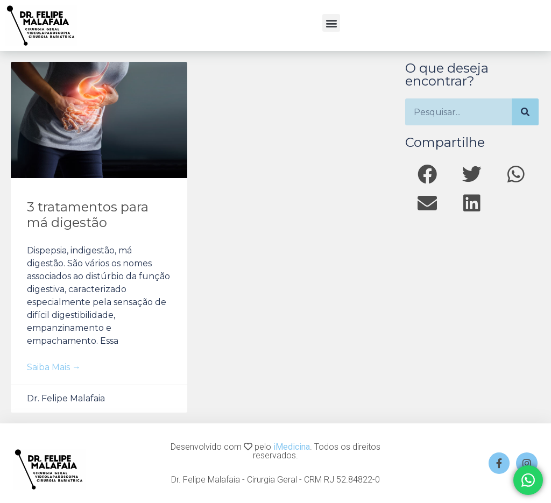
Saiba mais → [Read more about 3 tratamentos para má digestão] (54, 367)
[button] (331, 23)
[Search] (525, 111)
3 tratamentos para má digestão (88, 214)
